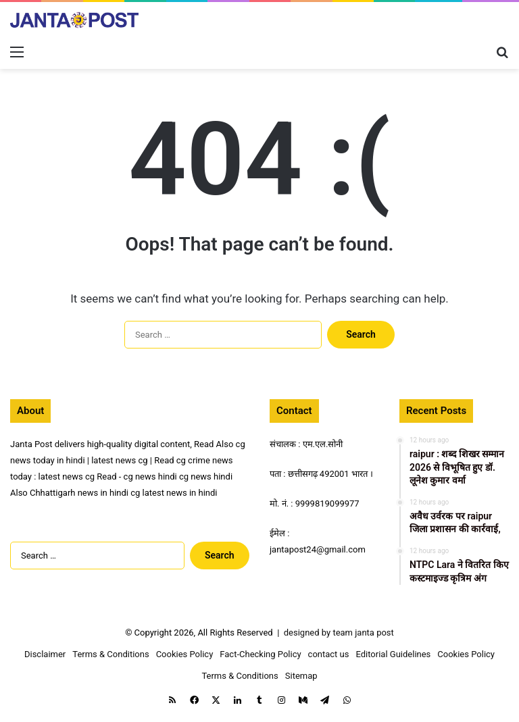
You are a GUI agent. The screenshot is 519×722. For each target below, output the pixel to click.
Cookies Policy (185, 654)
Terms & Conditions (110, 654)
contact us (328, 654)
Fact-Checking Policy (260, 654)
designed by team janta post (339, 632)
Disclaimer (45, 654)
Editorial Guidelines (392, 654)
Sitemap (301, 676)
